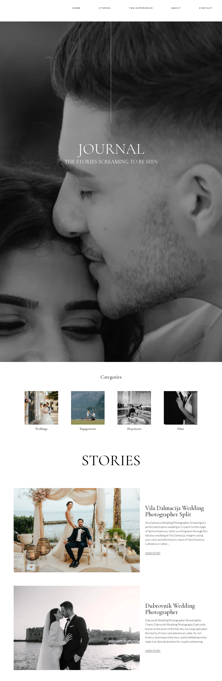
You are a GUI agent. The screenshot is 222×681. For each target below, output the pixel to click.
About (176, 8)
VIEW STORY (153, 553)
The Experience (141, 8)
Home (76, 8)
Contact (206, 8)
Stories (105, 8)
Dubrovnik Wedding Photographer (170, 609)
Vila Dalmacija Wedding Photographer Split (174, 511)
